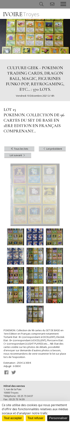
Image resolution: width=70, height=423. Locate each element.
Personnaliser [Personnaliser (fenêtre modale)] (58, 418)
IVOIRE (21, 14)
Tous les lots (19, 148)
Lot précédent (52, 148)
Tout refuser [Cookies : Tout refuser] (35, 418)
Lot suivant (18, 155)
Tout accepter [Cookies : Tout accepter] (13, 418)
